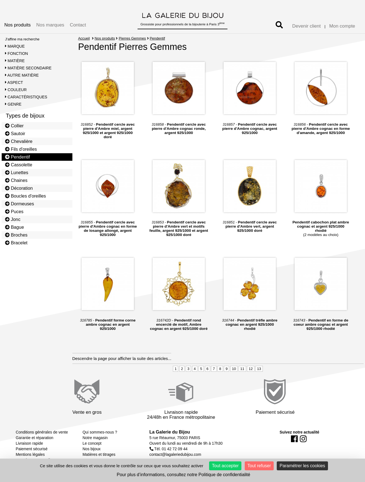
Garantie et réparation (34, 437)
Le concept (92, 443)
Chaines (16, 180)
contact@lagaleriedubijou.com (175, 454)
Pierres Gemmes (132, 38)
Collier (14, 125)
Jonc (12, 219)
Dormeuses (19, 203)
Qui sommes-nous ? (100, 432)
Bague (14, 227)
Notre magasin (95, 437)
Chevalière (18, 141)
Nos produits (17, 25)
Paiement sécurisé (32, 449)
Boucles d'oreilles (25, 195)
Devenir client (306, 26)
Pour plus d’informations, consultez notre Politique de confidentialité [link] (183, 474)
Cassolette (18, 164)
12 (251, 369)
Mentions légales (30, 454)
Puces (14, 211)
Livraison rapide (29, 443)
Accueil (84, 38)
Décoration (19, 188)
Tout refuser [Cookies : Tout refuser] (259, 465)
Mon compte (342, 26)
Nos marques (50, 25)
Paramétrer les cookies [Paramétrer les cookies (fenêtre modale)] (302, 465)
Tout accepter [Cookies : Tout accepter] (225, 465)
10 (234, 369)
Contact (78, 25)
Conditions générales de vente (42, 432)
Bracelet (16, 242)
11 (242, 369)
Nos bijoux (92, 449)
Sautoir (15, 133)
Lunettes (16, 172)
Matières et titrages (99, 454)
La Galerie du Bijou (170, 432)
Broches (16, 234)
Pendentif (17, 156)
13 (259, 369)
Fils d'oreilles (21, 149)
